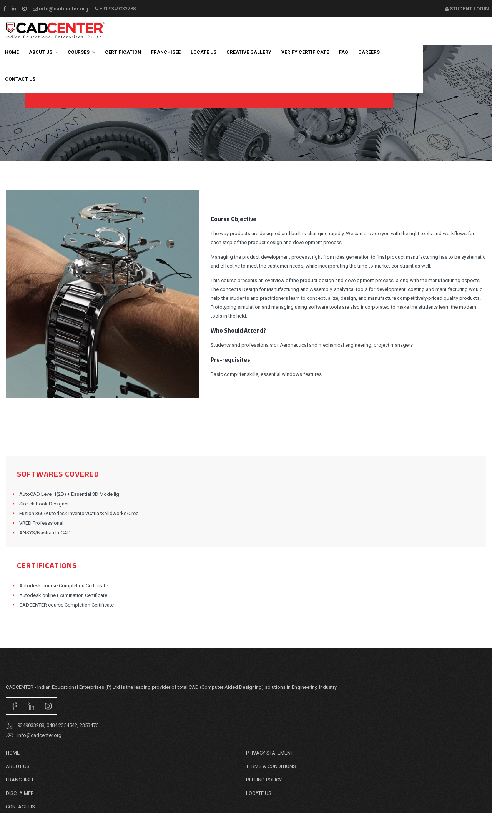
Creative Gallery (248, 52)
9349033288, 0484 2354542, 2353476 (52, 725)
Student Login (467, 9)
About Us (43, 52)
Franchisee (166, 52)
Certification (123, 52)
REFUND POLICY (264, 780)
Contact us (20, 79)
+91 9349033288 (115, 9)
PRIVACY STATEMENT (269, 753)
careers (369, 52)
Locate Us (203, 52)
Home (12, 52)
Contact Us (20, 807)
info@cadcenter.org (60, 9)
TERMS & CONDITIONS (271, 766)
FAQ (343, 52)
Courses (81, 52)
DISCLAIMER (20, 793)
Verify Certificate (305, 52)
